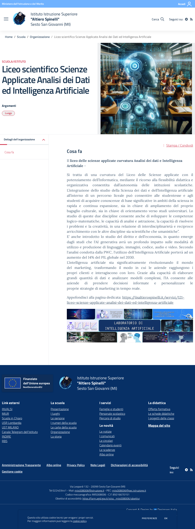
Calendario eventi (110, 445)
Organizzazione (40, 36)
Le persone (58, 418)
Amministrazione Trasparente (21, 465)
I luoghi (55, 413)
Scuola (21, 36)
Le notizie (105, 431)
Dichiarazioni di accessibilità (129, 465)
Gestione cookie (12, 471)
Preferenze (149, 518)
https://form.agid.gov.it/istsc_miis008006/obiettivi (111, 498)
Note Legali (97, 465)
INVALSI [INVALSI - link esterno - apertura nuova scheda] (7, 409)
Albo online (106, 454)
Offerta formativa (159, 409)
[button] (24, 139)
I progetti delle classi (161, 418)
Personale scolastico (112, 413)
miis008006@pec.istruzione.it (129, 490)
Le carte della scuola (64, 427)
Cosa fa (9, 152)
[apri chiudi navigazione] (6, 19)
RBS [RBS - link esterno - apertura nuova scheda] (4, 441)
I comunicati (107, 436)
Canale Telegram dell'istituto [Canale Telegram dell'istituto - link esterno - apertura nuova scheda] (20, 432)
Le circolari (106, 440)
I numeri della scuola (64, 422)
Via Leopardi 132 (79, 486)
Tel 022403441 (57, 490)
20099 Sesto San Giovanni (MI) (108, 486)
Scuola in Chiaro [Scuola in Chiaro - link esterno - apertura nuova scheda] (12, 418)
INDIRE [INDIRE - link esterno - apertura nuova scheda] (6, 436)
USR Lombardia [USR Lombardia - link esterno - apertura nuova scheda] (11, 422)
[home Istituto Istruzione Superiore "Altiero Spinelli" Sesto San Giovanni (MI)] (45, 19)
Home (9, 36)
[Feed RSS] (191, 19)
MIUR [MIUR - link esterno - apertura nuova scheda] (5, 413)
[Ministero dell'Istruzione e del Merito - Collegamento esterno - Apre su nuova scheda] (23, 4)
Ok (166, 518)
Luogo (8, 113)
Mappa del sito (159, 425)
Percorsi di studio (110, 418)
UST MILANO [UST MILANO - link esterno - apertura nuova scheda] (10, 427)
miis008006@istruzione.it (89, 490)
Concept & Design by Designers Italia (151, 509)
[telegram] (186, 19)
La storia (56, 436)
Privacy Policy (76, 465)
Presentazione (60, 409)
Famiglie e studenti (111, 409)
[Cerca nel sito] (158, 19)
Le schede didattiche (161, 413)
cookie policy (79, 521)
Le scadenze (107, 449)
